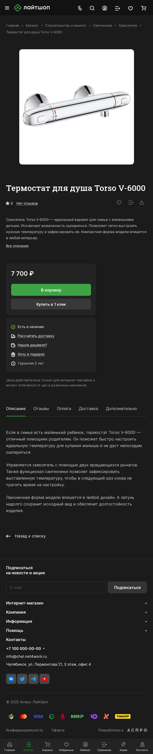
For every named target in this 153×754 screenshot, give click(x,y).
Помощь (14, 630)
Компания (16, 612)
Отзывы (41, 408)
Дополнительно (121, 408)
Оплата (64, 408)
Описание (16, 408)
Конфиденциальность (24, 730)
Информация (19, 621)
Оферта (57, 730)
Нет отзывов (27, 203)
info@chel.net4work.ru (26, 656)
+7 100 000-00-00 (23, 648)
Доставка (88, 408)
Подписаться (127, 587)
